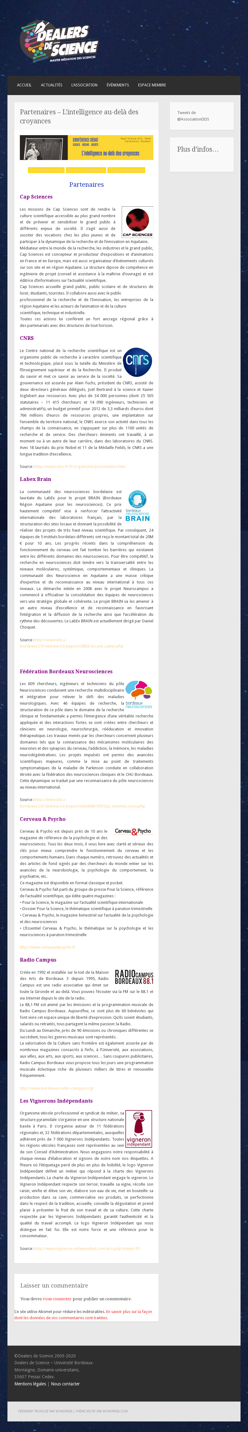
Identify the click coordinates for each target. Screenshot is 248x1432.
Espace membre (152, 85)
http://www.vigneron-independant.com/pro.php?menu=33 (87, 1248)
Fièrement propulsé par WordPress (45, 1411)
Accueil (24, 85)
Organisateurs (126, 170)
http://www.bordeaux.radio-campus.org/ (57, 1088)
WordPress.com (115, 1411)
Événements (118, 85)
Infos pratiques (86, 170)
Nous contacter (65, 1383)
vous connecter (57, 1299)
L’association (84, 85)
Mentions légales (30, 1383)
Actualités (51, 85)
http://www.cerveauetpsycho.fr (47, 947)
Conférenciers (46, 170)
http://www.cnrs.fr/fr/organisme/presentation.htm (80, 466)
